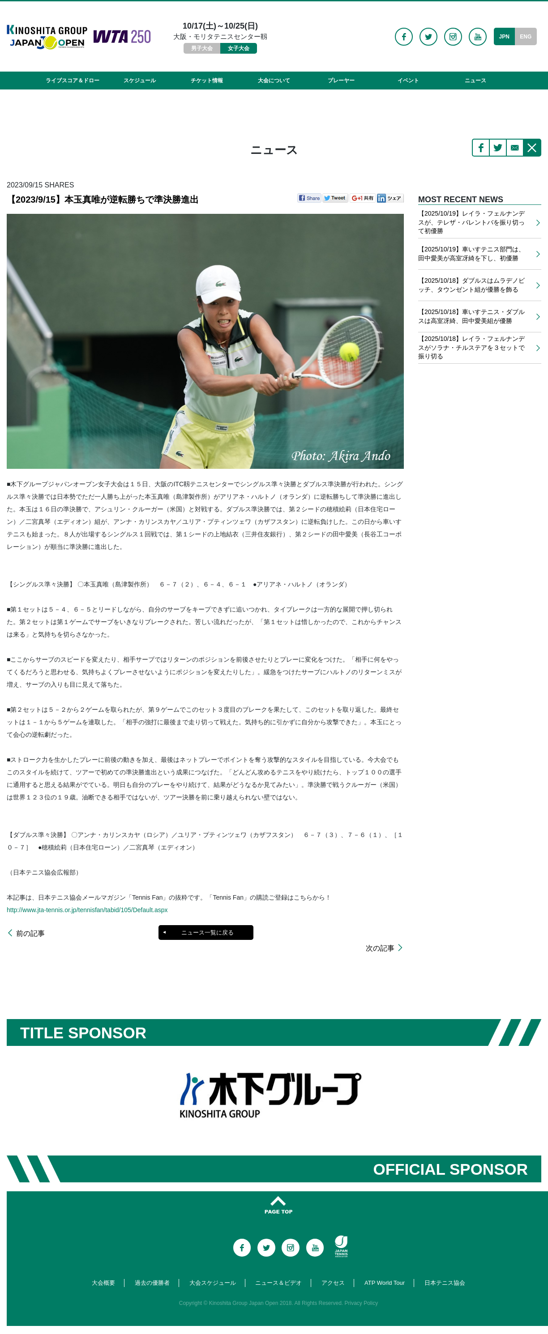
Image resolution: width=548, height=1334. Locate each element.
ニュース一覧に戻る (206, 932)
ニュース (475, 80)
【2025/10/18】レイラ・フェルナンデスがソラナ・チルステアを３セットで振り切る (471, 347)
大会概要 (103, 1270)
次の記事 (380, 934)
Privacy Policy (361, 1291)
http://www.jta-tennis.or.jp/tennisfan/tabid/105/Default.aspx (87, 909)
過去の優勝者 (152, 1270)
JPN (504, 37)
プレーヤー (341, 80)
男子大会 (202, 48)
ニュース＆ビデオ (278, 1270)
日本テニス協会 (444, 1270)
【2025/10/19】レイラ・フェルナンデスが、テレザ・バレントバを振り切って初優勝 (471, 222)
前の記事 (30, 934)
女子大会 (238, 48)
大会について (274, 80)
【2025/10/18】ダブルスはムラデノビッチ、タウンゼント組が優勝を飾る (471, 285)
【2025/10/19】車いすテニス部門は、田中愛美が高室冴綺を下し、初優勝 (471, 254)
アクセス (333, 1270)
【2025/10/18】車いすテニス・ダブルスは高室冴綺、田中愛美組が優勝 (471, 316)
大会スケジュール (212, 1270)
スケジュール (140, 80)
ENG (525, 37)
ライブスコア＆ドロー (72, 80)
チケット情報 (207, 80)
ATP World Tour (384, 1270)
